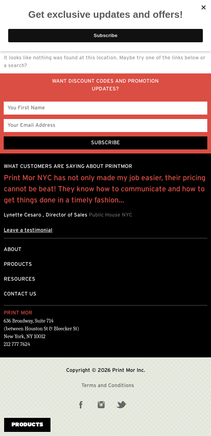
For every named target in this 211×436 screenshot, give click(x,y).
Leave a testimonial (28, 230)
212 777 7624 (17, 344)
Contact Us (20, 294)
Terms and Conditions (107, 385)
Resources (19, 279)
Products (18, 264)
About (13, 249)
